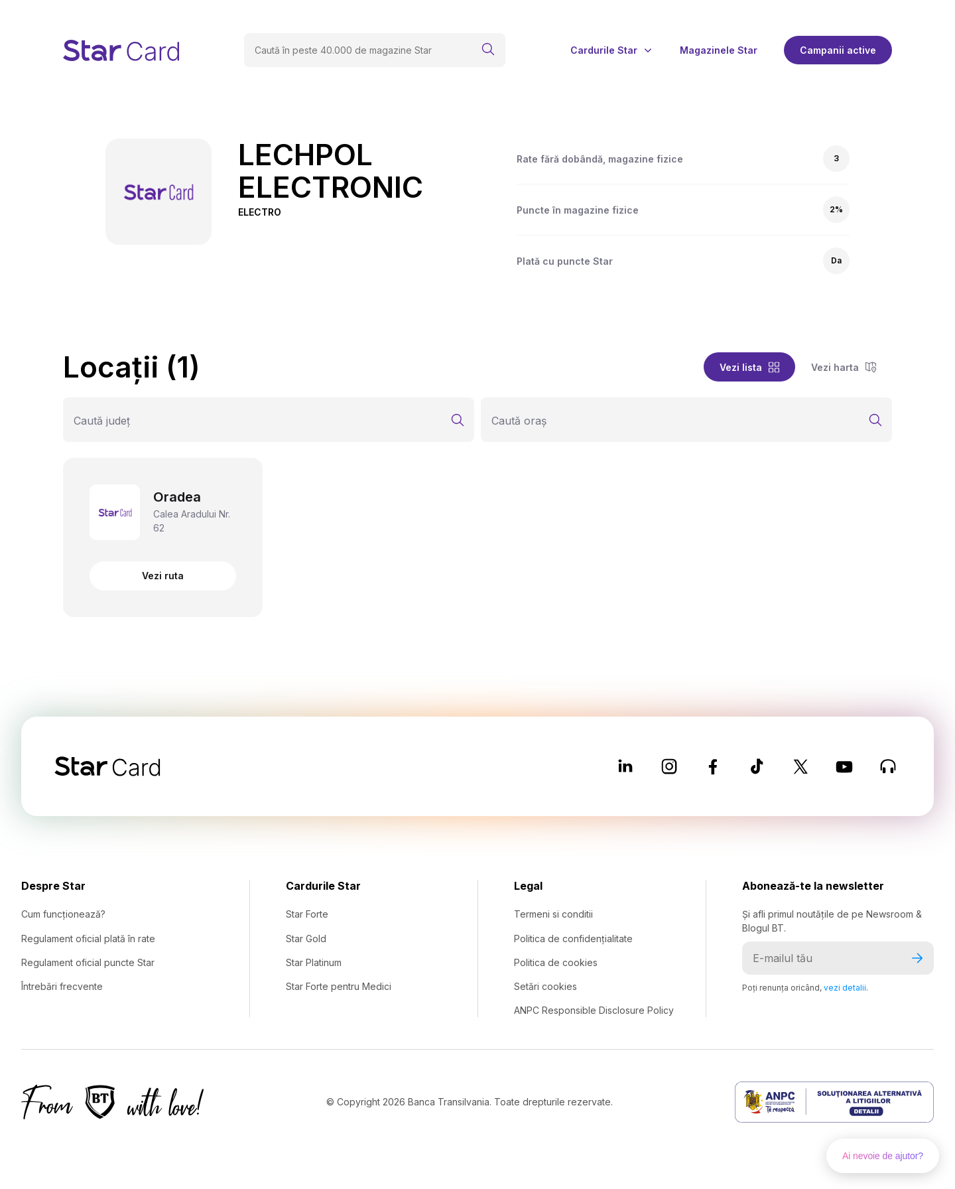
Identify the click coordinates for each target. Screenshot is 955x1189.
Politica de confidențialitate (573, 938)
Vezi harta (843, 367)
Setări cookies (545, 986)
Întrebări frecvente (62, 986)
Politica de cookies (556, 962)
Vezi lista (749, 367)
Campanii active (838, 50)
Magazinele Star (718, 50)
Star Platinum (314, 962)
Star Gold (306, 938)
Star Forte (307, 914)
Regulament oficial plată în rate (88, 938)
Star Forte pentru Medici (338, 986)
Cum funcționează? (63, 914)
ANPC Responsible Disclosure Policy (594, 1010)
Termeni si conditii (553, 914)
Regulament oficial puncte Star (88, 962)
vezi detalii (845, 988)
